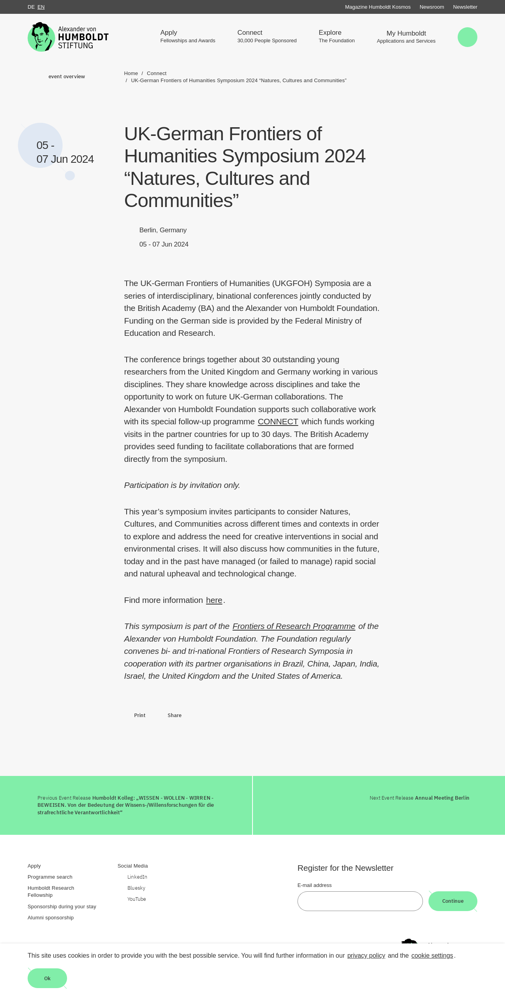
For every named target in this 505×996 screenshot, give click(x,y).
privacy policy (366, 955)
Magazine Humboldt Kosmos (378, 7)
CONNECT (278, 421)
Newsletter (465, 7)
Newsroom (432, 7)
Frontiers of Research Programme (293, 626)
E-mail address (314, 885)
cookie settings (432, 955)
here (214, 599)
